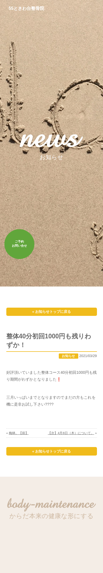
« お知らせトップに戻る (51, 312)
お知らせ (68, 356)
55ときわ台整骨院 (26, 8)
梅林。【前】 (19, 433)
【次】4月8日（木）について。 (71, 433)
